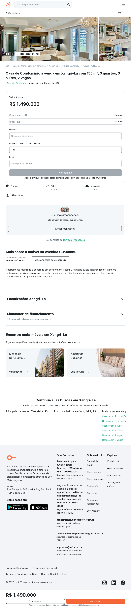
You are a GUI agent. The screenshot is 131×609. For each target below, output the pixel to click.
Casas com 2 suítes (112, 430)
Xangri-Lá (53, 66)
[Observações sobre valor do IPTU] (18, 122)
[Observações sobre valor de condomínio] (26, 115)
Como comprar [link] (95, 479)
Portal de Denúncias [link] (17, 568)
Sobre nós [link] (92, 486)
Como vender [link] (94, 472)
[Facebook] (123, 583)
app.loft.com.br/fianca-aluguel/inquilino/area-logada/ (70, 496)
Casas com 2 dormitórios (115, 416)
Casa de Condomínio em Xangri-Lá (29, 66)
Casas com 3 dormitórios (115, 421)
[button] (65, 299)
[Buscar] (68, 4)
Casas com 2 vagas (112, 439)
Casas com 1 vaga (112, 435)
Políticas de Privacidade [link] (45, 568)
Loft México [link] (93, 510)
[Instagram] (104, 583)
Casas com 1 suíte (112, 425)
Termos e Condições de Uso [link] (21, 574)
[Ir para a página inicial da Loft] (10, 4)
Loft (7, 66)
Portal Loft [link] (113, 461)
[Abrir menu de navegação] (123, 4)
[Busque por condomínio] (40, 4)
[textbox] (43, 4)
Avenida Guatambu (70, 66)
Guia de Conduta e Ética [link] (54, 574)
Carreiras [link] (92, 493)
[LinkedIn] (113, 583)
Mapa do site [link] (114, 475)
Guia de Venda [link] (115, 468)
